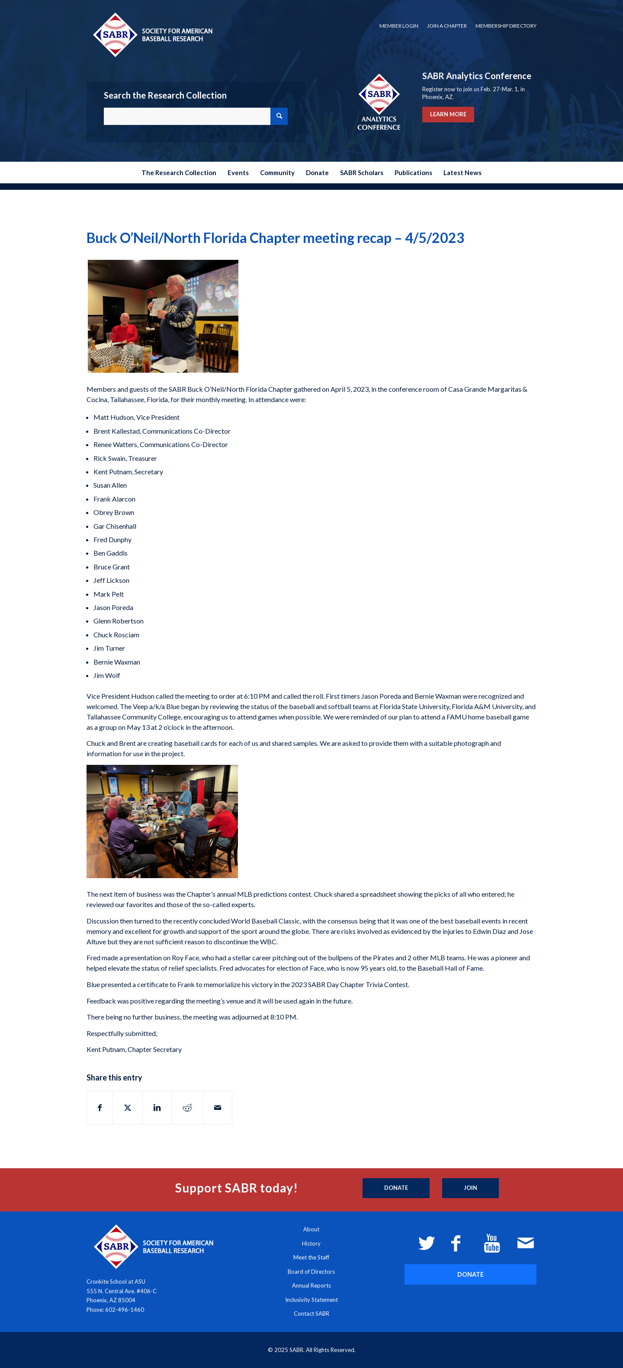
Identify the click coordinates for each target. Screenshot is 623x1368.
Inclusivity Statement (311, 1299)
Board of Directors (311, 1271)
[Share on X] (127, 1107)
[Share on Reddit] (187, 1107)
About (311, 1229)
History (311, 1243)
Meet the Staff (311, 1257)
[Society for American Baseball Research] (152, 34)
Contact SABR (311, 1313)
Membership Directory (505, 25)
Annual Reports (311, 1285)
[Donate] (396, 1188)
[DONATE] (470, 1274)
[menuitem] (399, 26)
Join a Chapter (447, 25)
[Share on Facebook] (99, 1107)
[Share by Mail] (217, 1107)
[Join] (470, 1188)
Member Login (398, 25)
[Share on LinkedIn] (157, 1107)
